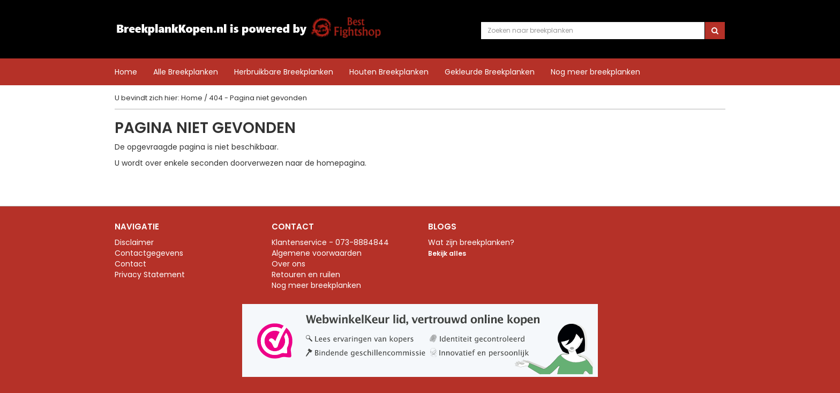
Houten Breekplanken (389, 71)
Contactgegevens (149, 253)
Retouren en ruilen (306, 274)
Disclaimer (134, 242)
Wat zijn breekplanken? (471, 242)
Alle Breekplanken (185, 71)
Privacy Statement (150, 274)
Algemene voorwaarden (317, 253)
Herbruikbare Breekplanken (283, 71)
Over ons (288, 263)
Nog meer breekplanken (595, 71)
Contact (130, 263)
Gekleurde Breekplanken (490, 71)
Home (126, 71)
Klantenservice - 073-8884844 (330, 242)
